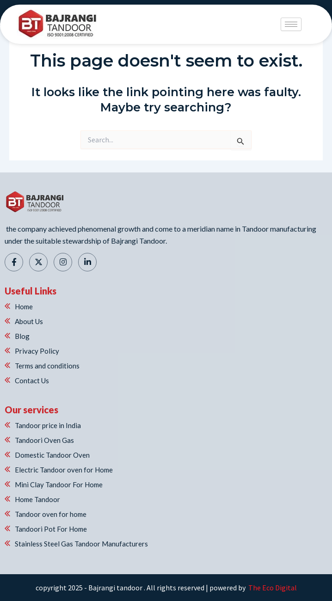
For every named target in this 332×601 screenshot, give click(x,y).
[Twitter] (38, 262)
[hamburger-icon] (291, 24)
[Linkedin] (87, 262)
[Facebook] (14, 262)
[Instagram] (63, 262)
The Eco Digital (272, 587)
